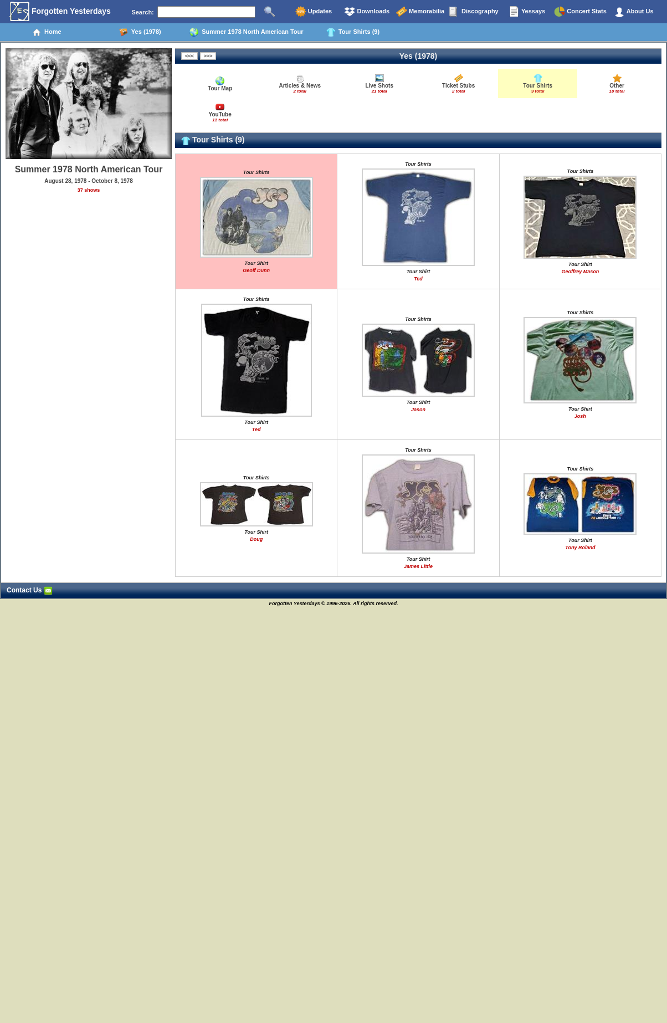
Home (46, 32)
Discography (474, 11)
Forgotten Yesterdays (60, 11)
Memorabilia (420, 11)
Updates (313, 11)
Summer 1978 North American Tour (246, 32)
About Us (634, 11)
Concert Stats (580, 11)
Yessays (527, 11)
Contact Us (30, 590)
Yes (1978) (140, 32)
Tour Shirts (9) (352, 32)
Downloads (366, 11)
